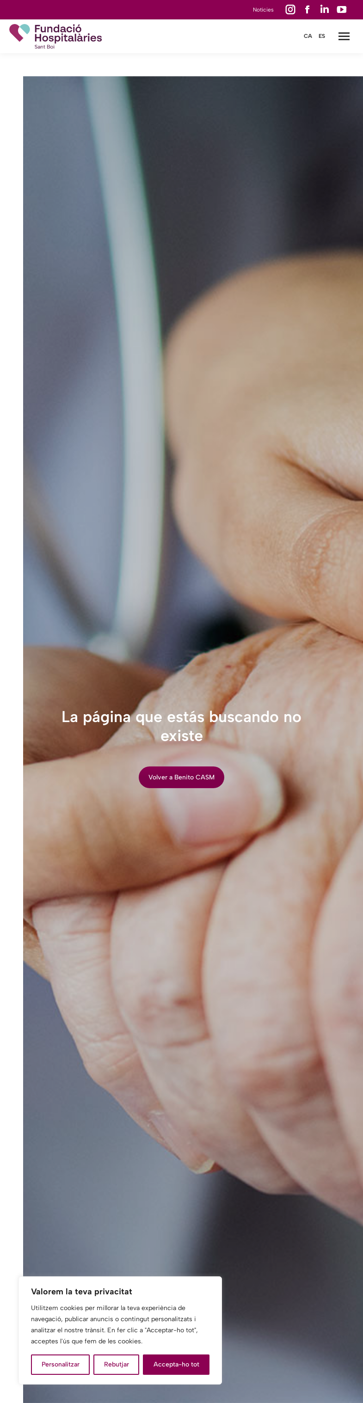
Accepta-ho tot (176, 1364)
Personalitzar (61, 1364)
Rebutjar (116, 1364)
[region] (120, 1330)
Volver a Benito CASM (181, 777)
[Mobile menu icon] (344, 36)
